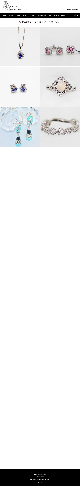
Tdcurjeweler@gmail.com (40, 474)
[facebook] (77, 15)
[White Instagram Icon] (75, 15)
